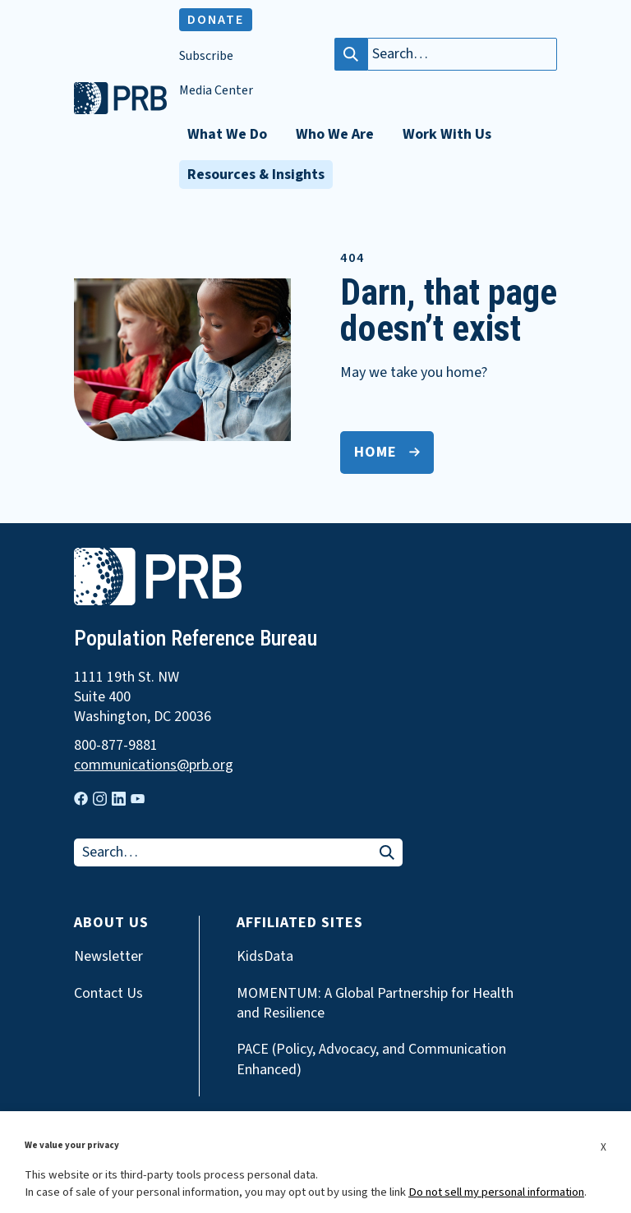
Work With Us (447, 134)
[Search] (350, 54)
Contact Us (108, 994)
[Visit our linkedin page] (119, 799)
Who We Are (335, 134)
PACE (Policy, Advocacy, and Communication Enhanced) (371, 1059)
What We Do (227, 134)
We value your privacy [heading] (72, 1145)
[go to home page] (120, 110)
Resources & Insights (256, 174)
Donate (215, 20)
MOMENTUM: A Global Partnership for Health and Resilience (375, 1003)
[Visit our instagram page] (100, 799)
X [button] (603, 1147)
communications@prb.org (153, 765)
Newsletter (108, 957)
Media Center (216, 90)
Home (375, 452)
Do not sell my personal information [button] (496, 1192)
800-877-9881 (116, 746)
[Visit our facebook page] (81, 799)
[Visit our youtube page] (138, 799)
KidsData (265, 957)
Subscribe (206, 56)
